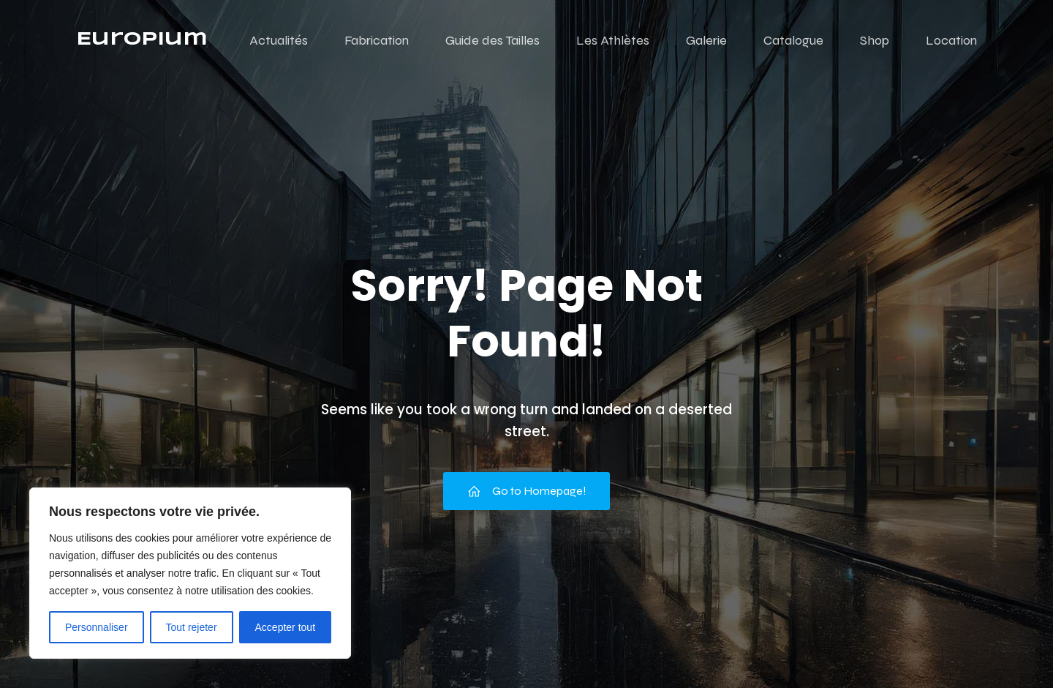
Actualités (278, 40)
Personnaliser (96, 627)
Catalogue (793, 40)
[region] (190, 573)
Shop (874, 40)
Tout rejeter (191, 627)
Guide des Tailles (492, 40)
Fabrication (376, 40)
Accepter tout (285, 627)
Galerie (706, 40)
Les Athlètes (612, 40)
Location (951, 40)
